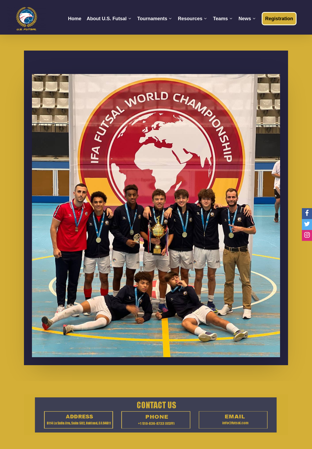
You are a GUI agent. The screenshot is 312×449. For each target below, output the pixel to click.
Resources (192, 18)
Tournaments (154, 18)
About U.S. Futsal (109, 18)
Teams (222, 18)
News (247, 18)
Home (74, 18)
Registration (279, 18)
